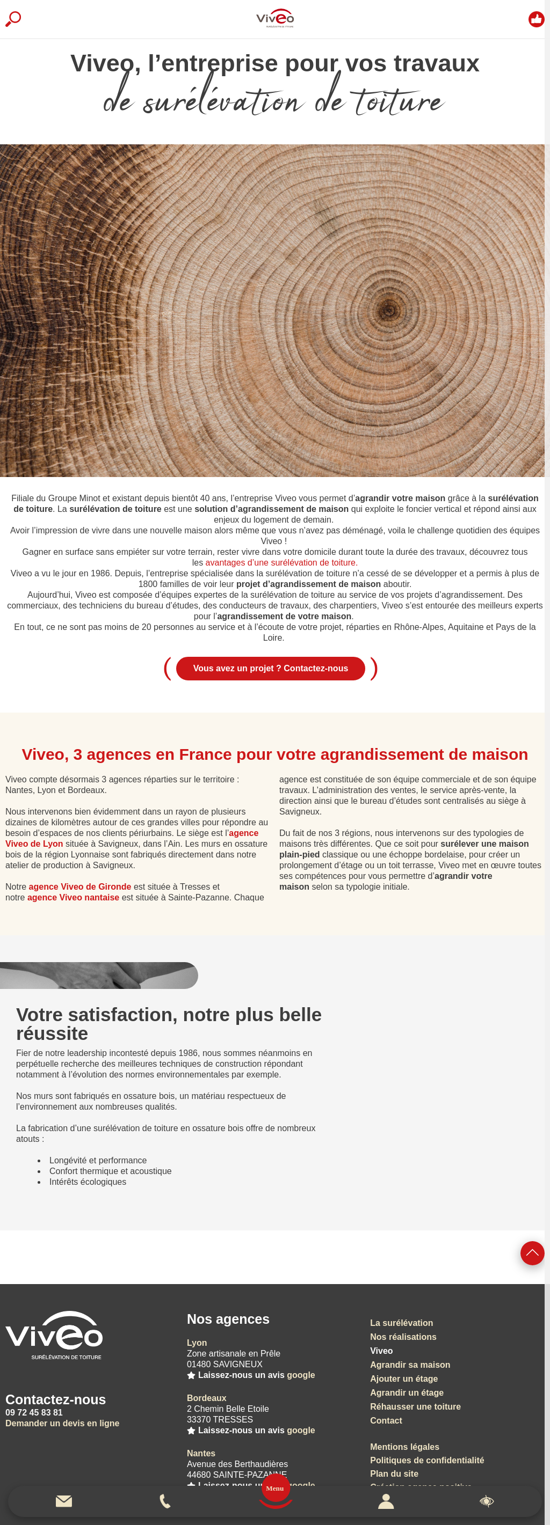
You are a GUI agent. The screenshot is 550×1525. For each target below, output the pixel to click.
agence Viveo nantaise (73, 897)
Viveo (381, 1350)
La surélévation (401, 1323)
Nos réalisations (403, 1336)
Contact (386, 1420)
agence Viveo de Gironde (80, 886)
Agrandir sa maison (410, 1364)
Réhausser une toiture (415, 1406)
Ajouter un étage (404, 1378)
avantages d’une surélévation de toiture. (282, 562)
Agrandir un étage (407, 1392)
